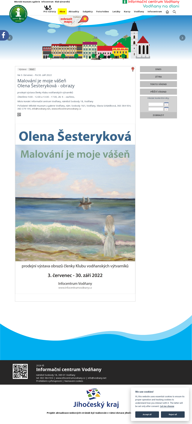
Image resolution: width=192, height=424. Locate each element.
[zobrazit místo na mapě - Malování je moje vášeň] (132, 69)
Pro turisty (50, 10)
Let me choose (167, 406)
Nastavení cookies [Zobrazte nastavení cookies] (73, 380)
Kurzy (127, 11)
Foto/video (102, 11)
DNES (158, 69)
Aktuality (74, 11)
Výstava (22, 69)
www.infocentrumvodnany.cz (66, 108)
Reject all (173, 414)
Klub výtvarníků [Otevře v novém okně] (62, 1)
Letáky (116, 11)
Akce (62, 11)
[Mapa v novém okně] (73, 20)
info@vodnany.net (41, 108)
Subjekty (88, 11)
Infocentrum (155, 11)
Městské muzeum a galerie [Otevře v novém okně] (27, 1)
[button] (182, 37)
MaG (32, 69)
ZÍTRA (158, 76)
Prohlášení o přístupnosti (49, 380)
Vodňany (139, 11)
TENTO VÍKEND (158, 84)
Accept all (147, 414)
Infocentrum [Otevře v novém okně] (47, 1)
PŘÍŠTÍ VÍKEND (158, 91)
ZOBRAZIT (158, 115)
